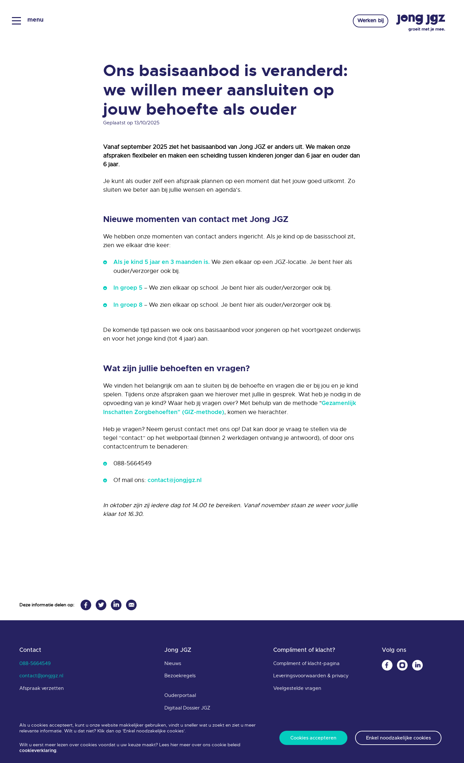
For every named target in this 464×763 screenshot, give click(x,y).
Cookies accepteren (313, 738)
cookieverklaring (37, 751)
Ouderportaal (180, 695)
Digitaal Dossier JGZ (187, 708)
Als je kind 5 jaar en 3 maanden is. (161, 262)
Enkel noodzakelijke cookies (398, 738)
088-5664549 (35, 663)
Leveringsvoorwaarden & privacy (311, 676)
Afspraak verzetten (41, 688)
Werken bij (369, 21)
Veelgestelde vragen (297, 688)
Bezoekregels (180, 676)
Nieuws (172, 663)
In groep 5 (127, 288)
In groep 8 (127, 305)
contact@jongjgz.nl (175, 480)
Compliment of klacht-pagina (306, 663)
